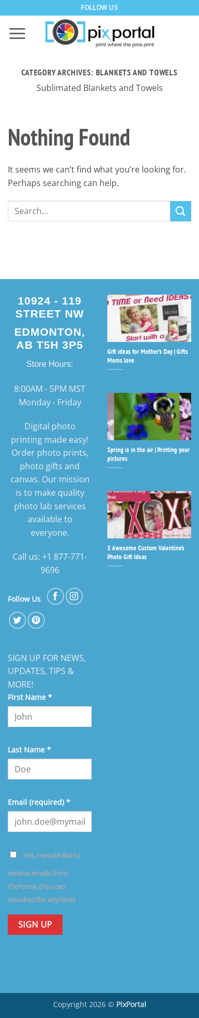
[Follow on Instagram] (74, 596)
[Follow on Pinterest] (36, 620)
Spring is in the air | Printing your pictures (148, 454)
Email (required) (39, 802)
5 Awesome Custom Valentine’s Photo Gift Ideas (145, 552)
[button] (17, 33)
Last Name (29, 750)
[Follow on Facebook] (55, 596)
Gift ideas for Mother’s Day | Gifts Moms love (147, 356)
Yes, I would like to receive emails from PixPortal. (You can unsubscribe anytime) (44, 877)
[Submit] (180, 211)
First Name (30, 697)
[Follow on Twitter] (17, 620)
